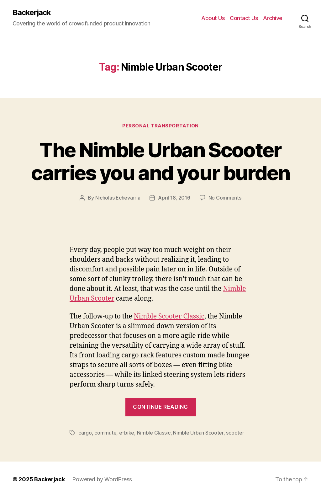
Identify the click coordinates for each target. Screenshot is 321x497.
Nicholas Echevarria (117, 198)
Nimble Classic (154, 433)
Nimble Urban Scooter (198, 433)
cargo (85, 433)
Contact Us (244, 18)
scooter (235, 433)
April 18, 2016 (174, 198)
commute (105, 433)
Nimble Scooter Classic (169, 316)
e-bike (126, 433)
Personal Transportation (160, 126)
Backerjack (32, 12)
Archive (272, 18)
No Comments (224, 198)
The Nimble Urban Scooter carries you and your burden (160, 161)
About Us (213, 18)
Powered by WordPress (102, 479)
